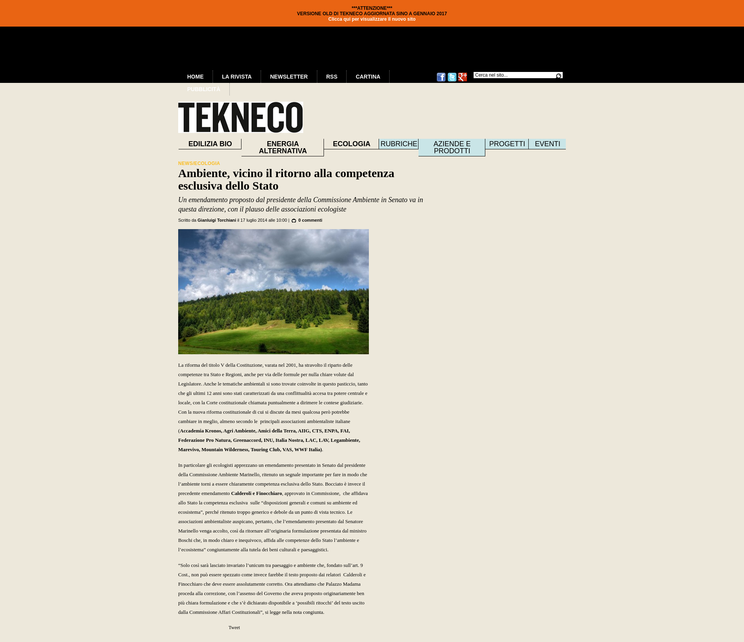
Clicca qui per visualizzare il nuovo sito (371, 19)
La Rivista (237, 77)
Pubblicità (203, 89)
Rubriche (399, 144)
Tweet (234, 627)
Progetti (507, 144)
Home (195, 77)
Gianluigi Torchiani (217, 220)
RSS (332, 77)
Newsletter (289, 77)
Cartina (368, 77)
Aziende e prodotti (451, 147)
